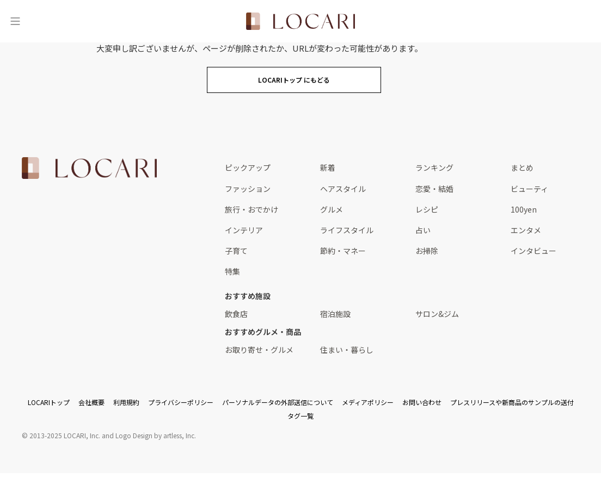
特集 (232, 271)
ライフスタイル (346, 230)
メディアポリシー (368, 402)
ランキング (434, 167)
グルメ (331, 209)
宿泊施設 (335, 314)
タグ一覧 (300, 415)
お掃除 (426, 250)
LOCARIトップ (49, 402)
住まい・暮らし (346, 349)
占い (423, 230)
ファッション (248, 188)
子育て (236, 250)
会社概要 (91, 402)
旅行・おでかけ (251, 209)
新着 (327, 167)
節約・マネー (343, 250)
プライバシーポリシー (180, 402)
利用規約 (126, 402)
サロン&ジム (437, 314)
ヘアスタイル (343, 188)
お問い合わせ (421, 402)
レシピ (426, 209)
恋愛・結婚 (434, 188)
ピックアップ (248, 167)
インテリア (244, 230)
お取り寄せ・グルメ (259, 349)
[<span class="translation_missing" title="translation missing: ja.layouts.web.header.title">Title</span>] (300, 21)
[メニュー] (15, 21)
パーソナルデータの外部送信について (277, 402)
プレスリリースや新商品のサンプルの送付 (512, 402)
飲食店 (236, 314)
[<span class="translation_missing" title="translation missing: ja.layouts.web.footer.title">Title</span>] (89, 168)
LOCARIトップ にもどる (294, 79)
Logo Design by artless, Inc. (155, 435)
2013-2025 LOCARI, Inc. (64, 435)
